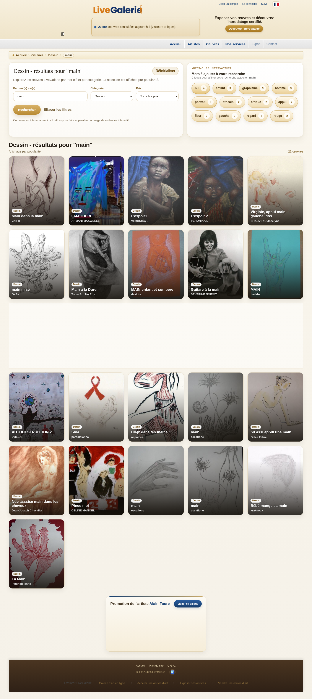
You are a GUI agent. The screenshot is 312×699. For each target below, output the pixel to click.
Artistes (194, 44)
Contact (271, 44)
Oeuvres (212, 44)
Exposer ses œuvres (193, 683)
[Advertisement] (139, 335)
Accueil (175, 44)
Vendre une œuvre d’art (233, 683)
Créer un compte (228, 4)
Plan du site (156, 665)
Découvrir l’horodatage (244, 28)
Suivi (264, 4)
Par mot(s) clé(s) (24, 88)
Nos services (235, 44)
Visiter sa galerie (187, 603)
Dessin (53, 55)
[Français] (276, 4)
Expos (256, 44)
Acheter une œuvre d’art (152, 683)
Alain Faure (160, 604)
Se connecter (249, 4)
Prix (138, 88)
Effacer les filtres (58, 109)
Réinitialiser (165, 71)
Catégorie (97, 88)
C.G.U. (171, 665)
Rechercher (27, 109)
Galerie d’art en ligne (112, 683)
